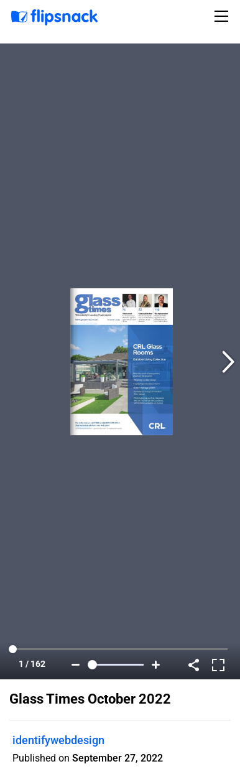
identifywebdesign (58, 740)
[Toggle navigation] (223, 16)
